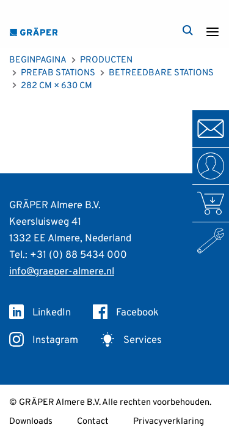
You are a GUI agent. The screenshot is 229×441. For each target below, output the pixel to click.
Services (131, 340)
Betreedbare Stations (161, 73)
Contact (93, 422)
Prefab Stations (58, 73)
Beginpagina (38, 60)
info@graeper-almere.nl (61, 271)
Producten (106, 60)
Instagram (43, 340)
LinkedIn (40, 312)
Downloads (31, 422)
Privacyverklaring (168, 422)
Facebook (126, 312)
